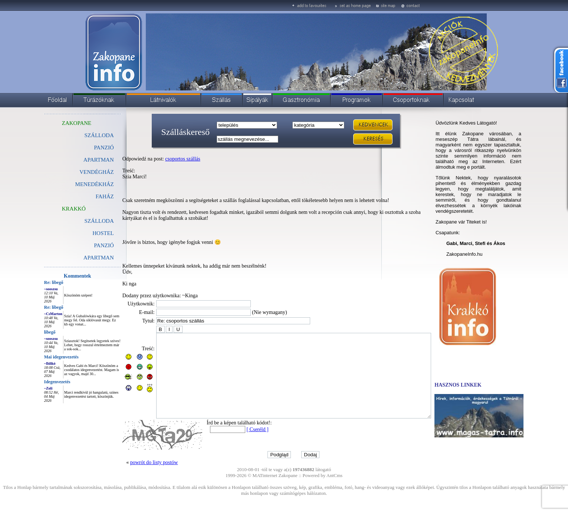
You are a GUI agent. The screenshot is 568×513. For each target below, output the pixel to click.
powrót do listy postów (137, 479)
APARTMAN (82, 160)
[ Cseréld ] (241, 446)
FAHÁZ (88, 196)
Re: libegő (37, 282)
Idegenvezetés (40, 381)
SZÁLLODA (82, 135)
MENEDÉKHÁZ (78, 184)
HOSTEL (86, 233)
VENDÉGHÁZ (80, 172)
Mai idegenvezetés (44, 357)
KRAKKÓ (57, 209)
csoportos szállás (165, 159)
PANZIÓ (87, 147)
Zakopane (288, 492)
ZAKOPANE (60, 123)
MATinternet (265, 492)
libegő (33, 332)
